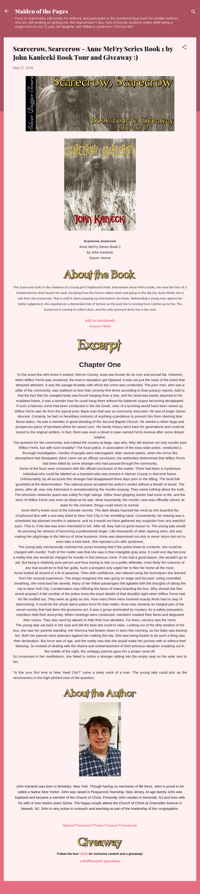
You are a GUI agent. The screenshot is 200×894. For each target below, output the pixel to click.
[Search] (193, 13)
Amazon (95, 326)
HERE (84, 853)
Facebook (84, 825)
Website (68, 825)
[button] (184, 47)
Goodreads (129, 825)
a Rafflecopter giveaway (100, 861)
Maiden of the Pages (41, 11)
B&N (107, 326)
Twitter (99, 825)
